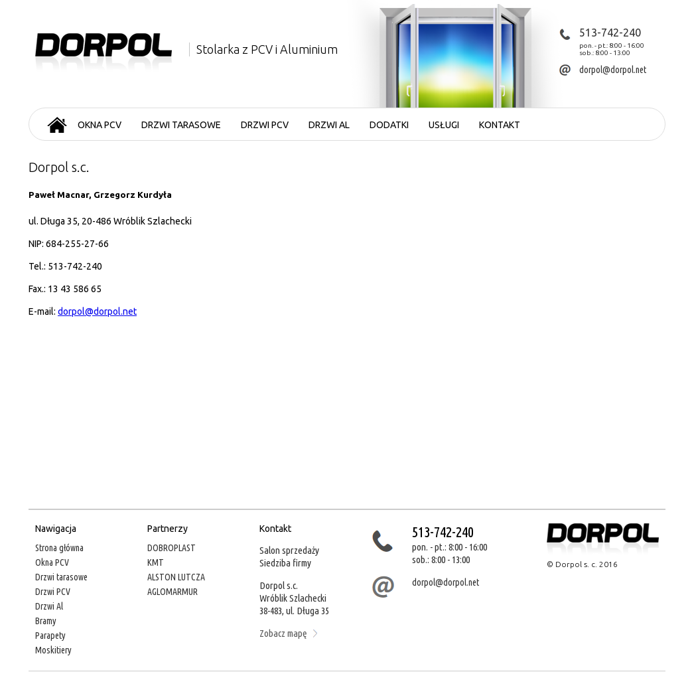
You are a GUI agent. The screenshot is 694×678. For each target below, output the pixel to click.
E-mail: (43, 311)
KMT (155, 562)
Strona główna (59, 548)
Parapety (50, 635)
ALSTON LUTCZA (176, 577)
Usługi (444, 125)
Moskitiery (53, 650)
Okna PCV (99, 125)
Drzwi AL (329, 125)
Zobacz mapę (288, 633)
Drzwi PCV (265, 125)
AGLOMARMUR (172, 591)
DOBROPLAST (171, 548)
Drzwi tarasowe (181, 125)
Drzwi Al (49, 606)
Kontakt (499, 125)
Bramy (45, 621)
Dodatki (389, 125)
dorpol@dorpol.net (97, 311)
